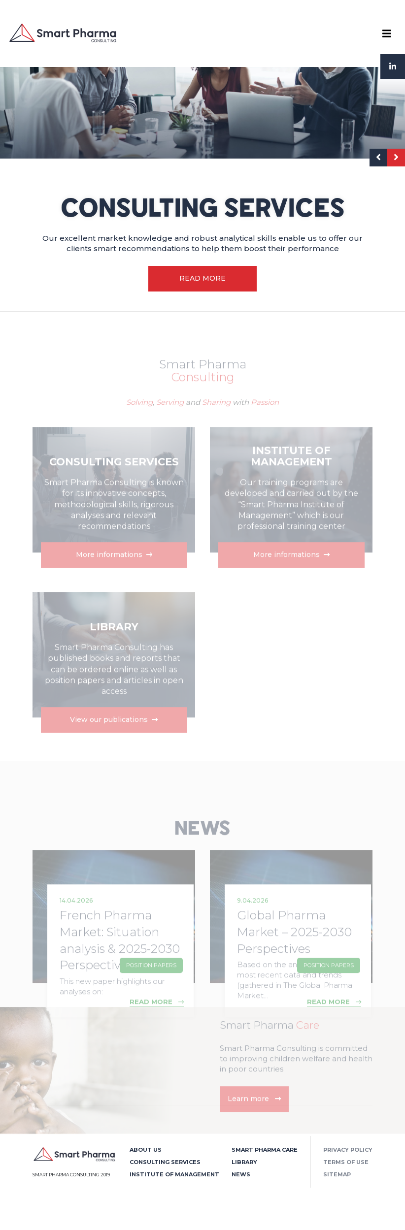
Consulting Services (165, 1162)
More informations (113, 572)
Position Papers (151, 983)
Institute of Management (174, 1174)
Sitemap (337, 1174)
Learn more (254, 1116)
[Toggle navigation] (387, 33)
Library (244, 1162)
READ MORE (202, 278)
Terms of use (346, 1162)
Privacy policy (347, 1149)
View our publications (114, 737)
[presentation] (378, 157)
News (241, 1174)
